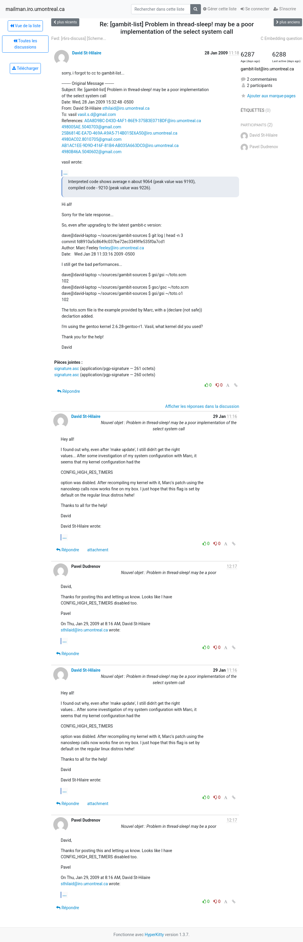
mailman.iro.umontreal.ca (35, 9)
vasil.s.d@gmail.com (97, 114)
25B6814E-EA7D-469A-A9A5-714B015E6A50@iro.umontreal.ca (119, 133)
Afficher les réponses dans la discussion (202, 406)
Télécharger (25, 68)
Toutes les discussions (25, 43)
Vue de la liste (25, 25)
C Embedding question (281, 38)
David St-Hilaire (86, 53)
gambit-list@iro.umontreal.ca (267, 69)
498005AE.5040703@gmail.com (91, 127)
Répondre (68, 391)
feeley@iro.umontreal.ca (121, 247)
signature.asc (66, 368)
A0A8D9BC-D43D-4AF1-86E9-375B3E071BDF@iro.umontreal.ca (142, 120)
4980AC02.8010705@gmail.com (92, 139)
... (65, 173)
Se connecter (255, 9)
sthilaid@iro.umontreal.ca (125, 108)
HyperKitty (154, 934)
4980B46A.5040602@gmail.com (91, 151)
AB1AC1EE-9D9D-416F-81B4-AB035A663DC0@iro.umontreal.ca (120, 145)
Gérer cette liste (220, 9)
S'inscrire (284, 9)
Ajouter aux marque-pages (268, 95)
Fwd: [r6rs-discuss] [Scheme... (78, 38)
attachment (97, 549)
